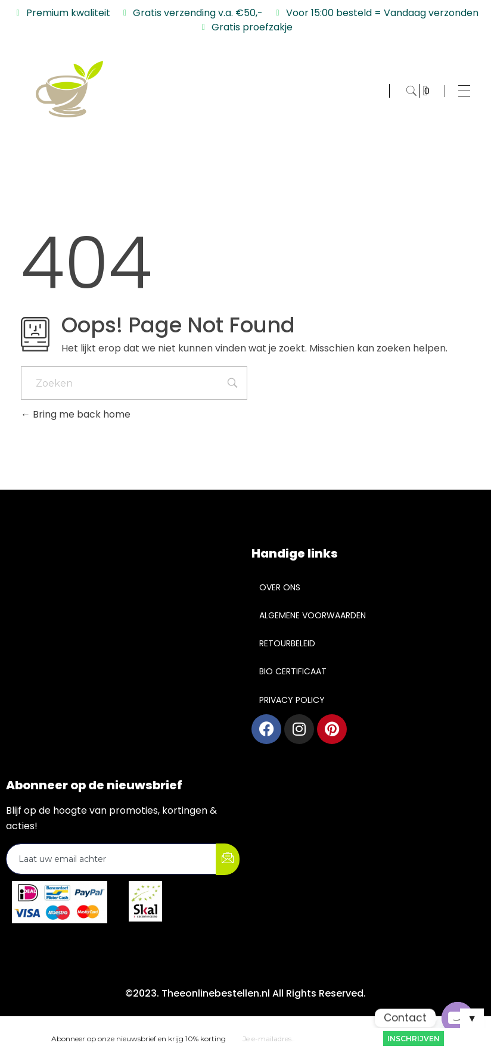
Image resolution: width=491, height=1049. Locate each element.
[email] (111, 858)
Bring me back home (75, 414)
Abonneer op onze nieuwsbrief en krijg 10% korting (138, 1038)
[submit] (228, 859)
